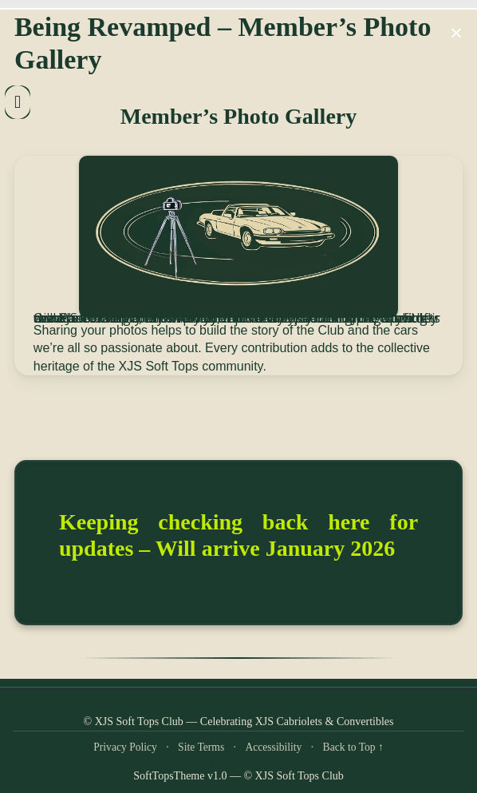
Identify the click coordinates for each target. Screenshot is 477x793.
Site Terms (201, 747)
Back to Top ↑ (353, 747)
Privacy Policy (125, 747)
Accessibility (273, 747)
